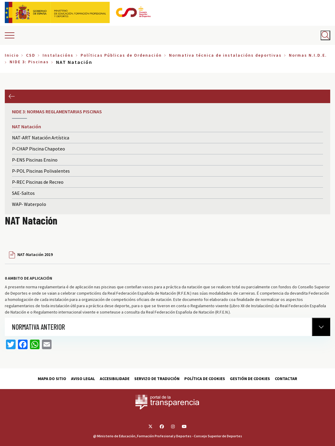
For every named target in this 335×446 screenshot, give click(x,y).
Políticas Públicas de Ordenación (121, 55)
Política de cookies (204, 378)
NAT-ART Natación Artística (40, 138)
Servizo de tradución (156, 378)
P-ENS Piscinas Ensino (35, 160)
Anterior (11, 96)
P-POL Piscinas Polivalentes (41, 171)
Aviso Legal (83, 378)
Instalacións (58, 55)
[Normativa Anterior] (321, 327)
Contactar (286, 378)
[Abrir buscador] (325, 35)
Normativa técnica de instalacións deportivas (225, 55)
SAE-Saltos (23, 193)
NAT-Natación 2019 (35, 254)
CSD (30, 55)
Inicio (12, 55)
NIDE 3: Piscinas (29, 61)
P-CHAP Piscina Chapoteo (38, 149)
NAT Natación (26, 126)
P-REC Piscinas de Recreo (38, 182)
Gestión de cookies (250, 378)
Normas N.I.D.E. (308, 55)
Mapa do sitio (52, 378)
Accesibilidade (114, 378)
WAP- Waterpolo (29, 204)
